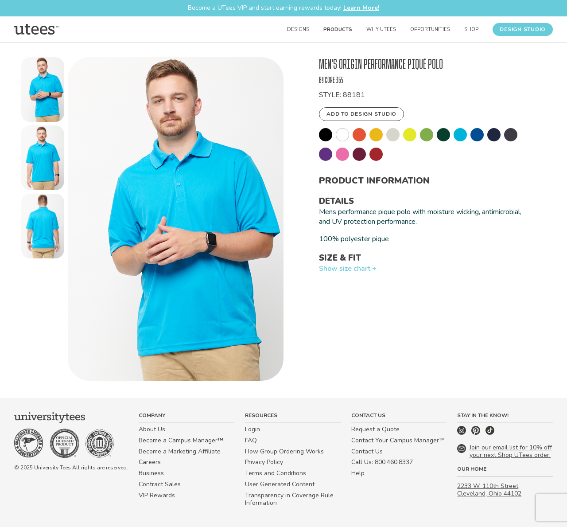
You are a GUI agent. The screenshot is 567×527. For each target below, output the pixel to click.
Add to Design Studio (361, 113)
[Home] (36, 29)
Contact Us (367, 451)
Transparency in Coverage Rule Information (289, 499)
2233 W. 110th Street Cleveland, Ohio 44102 (489, 490)
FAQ (251, 440)
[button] (42, 91)
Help (358, 473)
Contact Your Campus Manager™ (398, 440)
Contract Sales (160, 484)
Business (151, 473)
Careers (150, 462)
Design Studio (523, 29)
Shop (471, 29)
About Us (152, 429)
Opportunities (430, 29)
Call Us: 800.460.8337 (382, 462)
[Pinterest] (476, 433)
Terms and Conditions (275, 473)
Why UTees (381, 29)
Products (337, 29)
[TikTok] (489, 433)
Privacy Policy (264, 462)
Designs (298, 29)
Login (252, 429)
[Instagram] (462, 433)
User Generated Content (280, 484)
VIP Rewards (157, 495)
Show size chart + (348, 269)
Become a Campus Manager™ (181, 440)
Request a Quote (375, 429)
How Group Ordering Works (284, 451)
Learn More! (361, 8)
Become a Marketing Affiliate (180, 451)
